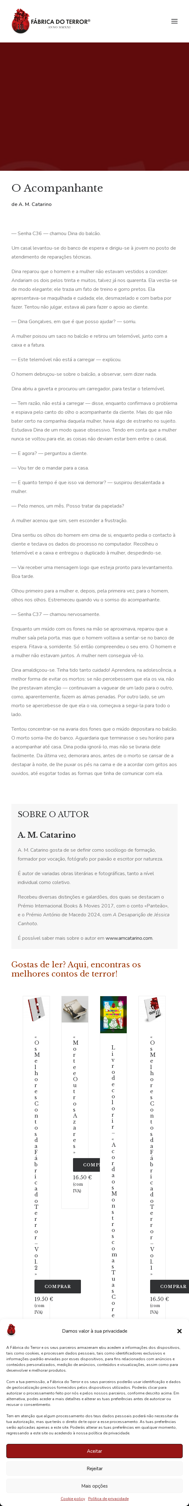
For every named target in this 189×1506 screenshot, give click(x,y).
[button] (179, 1331)
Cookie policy (73, 1498)
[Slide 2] (37, 1010)
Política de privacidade (108, 1498)
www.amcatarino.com (129, 938)
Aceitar (94, 1451)
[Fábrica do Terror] (50, 21)
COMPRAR (58, 1286)
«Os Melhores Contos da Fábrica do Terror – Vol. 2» (37, 1155)
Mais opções (94, 1486)
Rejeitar (95, 1468)
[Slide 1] (37, 1004)
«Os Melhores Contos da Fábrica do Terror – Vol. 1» (152, 1155)
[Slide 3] (37, 1017)
